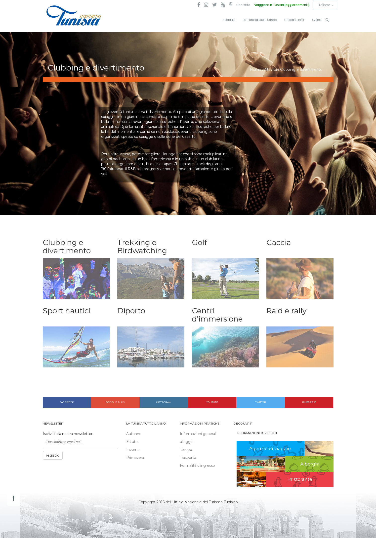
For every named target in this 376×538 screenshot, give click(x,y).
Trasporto (188, 457)
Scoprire (228, 20)
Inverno (133, 449)
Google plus (115, 402)
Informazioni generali (198, 433)
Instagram (163, 402)
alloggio (187, 441)
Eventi (316, 20)
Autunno (133, 433)
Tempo (186, 449)
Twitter (260, 402)
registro (52, 455)
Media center (294, 20)
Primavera (135, 457)
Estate (132, 441)
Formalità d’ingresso (197, 465)
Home (255, 69)
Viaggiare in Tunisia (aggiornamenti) (281, 5)
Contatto (243, 5)
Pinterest (309, 402)
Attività (270, 69)
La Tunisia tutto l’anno (260, 20)
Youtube (212, 402)
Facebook (67, 402)
